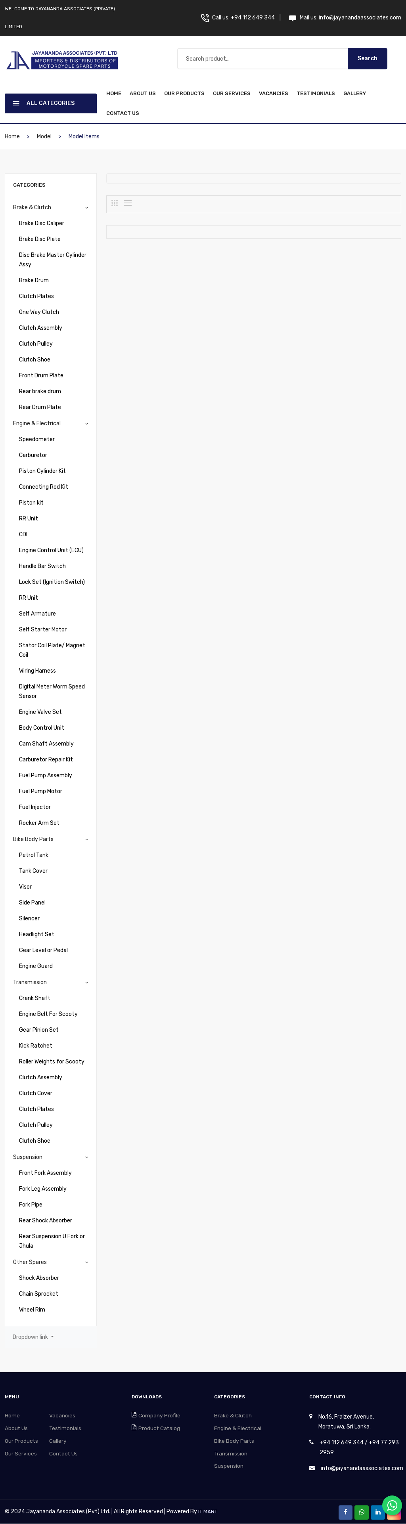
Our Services (232, 93)
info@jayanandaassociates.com (360, 17)
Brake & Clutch (32, 207)
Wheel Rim (32, 1309)
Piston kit (31, 502)
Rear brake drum (40, 391)
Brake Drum (34, 280)
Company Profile (160, 1415)
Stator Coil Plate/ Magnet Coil (52, 650)
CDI (23, 534)
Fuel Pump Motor (40, 791)
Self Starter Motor (43, 629)
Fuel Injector (35, 807)
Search (367, 58)
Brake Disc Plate (40, 239)
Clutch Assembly (40, 328)
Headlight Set (36, 934)
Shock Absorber (39, 1278)
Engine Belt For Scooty (48, 1014)
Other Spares (30, 1262)
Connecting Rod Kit (43, 487)
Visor (25, 886)
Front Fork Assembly (45, 1173)
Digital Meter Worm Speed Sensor (52, 691)
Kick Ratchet (35, 1045)
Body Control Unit (41, 728)
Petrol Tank (33, 855)
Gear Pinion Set (39, 1030)
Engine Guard (36, 966)
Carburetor (33, 455)
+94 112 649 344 (253, 17)
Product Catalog (161, 1428)
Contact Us (122, 113)
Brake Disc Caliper (41, 223)
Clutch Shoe (34, 359)
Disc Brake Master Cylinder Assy (52, 260)
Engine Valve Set (40, 712)
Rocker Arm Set (39, 823)
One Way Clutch (39, 312)
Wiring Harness (37, 670)
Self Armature (37, 613)
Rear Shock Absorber (45, 1220)
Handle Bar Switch (42, 566)
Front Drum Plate (41, 375)
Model (44, 136)
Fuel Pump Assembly (45, 775)
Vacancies (273, 93)
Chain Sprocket (38, 1294)
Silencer (29, 918)
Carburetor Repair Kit (46, 759)
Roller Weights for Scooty (51, 1061)
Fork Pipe (30, 1204)
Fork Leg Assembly (43, 1189)
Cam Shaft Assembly (46, 743)
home (113, 93)
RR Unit (28, 518)
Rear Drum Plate (40, 407)
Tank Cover (33, 871)
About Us (143, 93)
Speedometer (37, 439)
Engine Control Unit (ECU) (51, 550)
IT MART (208, 1512)
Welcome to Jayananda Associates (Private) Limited (60, 17)
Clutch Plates (36, 296)
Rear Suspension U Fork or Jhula (52, 1241)
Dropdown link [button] (31, 1337)
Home (13, 1415)
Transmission (30, 982)
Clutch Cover (35, 1093)
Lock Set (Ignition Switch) (52, 582)
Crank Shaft (34, 998)
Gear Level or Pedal (43, 950)
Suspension (27, 1157)
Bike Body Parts (33, 839)
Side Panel (32, 902)
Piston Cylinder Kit (42, 471)
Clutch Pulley (36, 343)
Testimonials (316, 93)
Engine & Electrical (37, 423)
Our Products (184, 93)
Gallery (354, 93)
